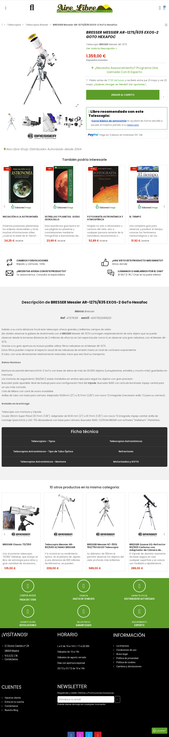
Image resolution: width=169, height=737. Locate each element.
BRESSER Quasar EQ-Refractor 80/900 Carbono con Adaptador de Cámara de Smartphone (147, 547)
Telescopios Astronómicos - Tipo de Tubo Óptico (43, 451)
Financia (84, 595)
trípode (92, 383)
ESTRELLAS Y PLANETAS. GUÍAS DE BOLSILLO (62, 218)
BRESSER (103, 44)
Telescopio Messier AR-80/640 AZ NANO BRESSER (60, 546)
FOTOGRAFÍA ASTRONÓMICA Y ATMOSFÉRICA (105, 218)
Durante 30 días (27, 622)
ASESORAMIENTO (139, 622)
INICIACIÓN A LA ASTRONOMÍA (20, 216)
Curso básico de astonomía (109, 121)
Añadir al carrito (123, 94)
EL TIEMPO (135, 216)
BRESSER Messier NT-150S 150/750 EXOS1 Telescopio (102, 546)
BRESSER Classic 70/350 (17, 544)
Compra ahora (28, 595)
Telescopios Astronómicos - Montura (43, 461)
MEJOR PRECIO (83, 622)
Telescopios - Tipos (43, 441)
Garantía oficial (139, 595)
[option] (42, 70)
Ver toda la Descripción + (101, 48)
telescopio (133, 125)
